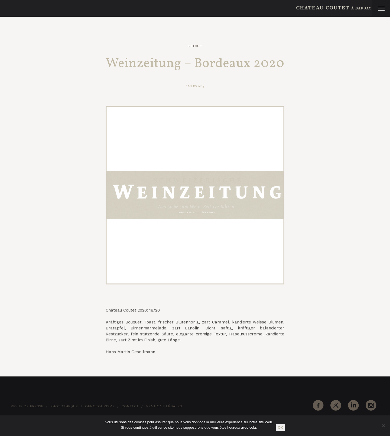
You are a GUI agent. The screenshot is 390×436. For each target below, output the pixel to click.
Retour (195, 46)
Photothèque (64, 406)
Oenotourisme (100, 406)
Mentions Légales (164, 406)
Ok (280, 427)
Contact (130, 406)
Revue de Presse (27, 406)
